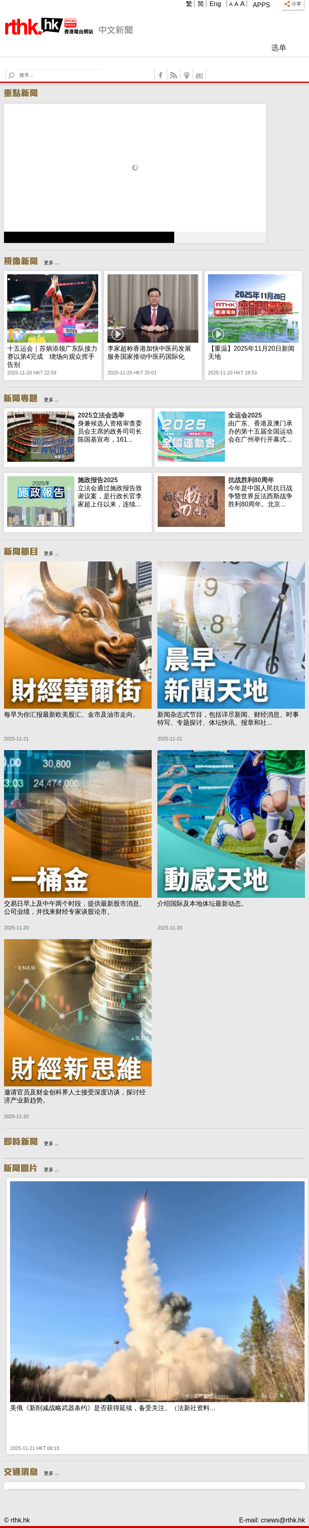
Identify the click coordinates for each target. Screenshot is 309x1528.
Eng (215, 3)
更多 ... (51, 262)
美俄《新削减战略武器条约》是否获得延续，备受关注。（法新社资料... (112, 1408)
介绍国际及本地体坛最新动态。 (202, 903)
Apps (261, 5)
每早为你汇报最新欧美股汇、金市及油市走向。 (71, 714)
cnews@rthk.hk (283, 1520)
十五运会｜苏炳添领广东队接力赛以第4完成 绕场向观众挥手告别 (52, 356)
